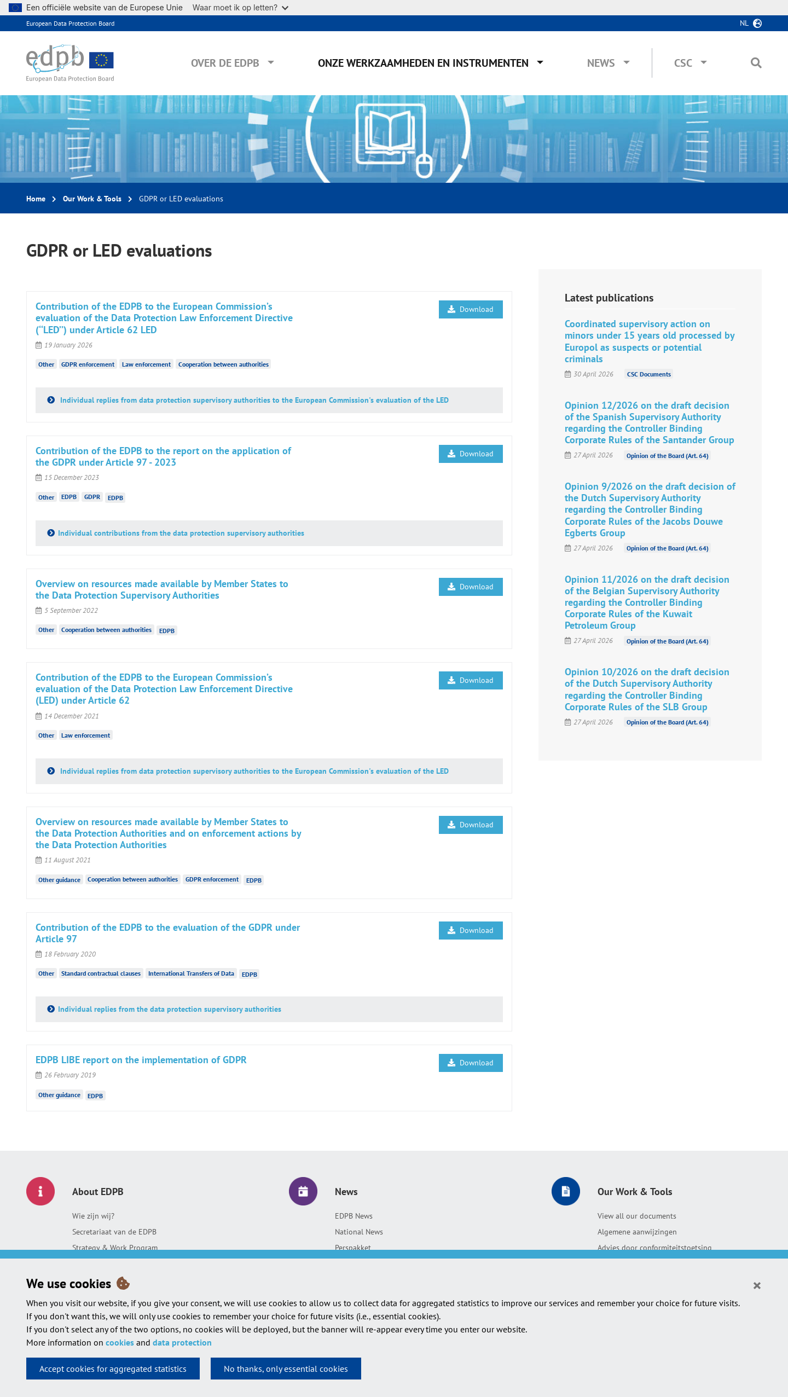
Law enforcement (146, 364)
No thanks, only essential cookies (286, 1368)
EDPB (69, 496)
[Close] (757, 1285)
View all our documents (637, 1216)
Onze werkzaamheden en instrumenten (423, 63)
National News (359, 1232)
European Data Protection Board (70, 23)
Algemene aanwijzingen (637, 1232)
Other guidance (59, 879)
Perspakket (353, 1248)
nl (744, 23)
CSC (683, 63)
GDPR (92, 496)
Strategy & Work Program (115, 1248)
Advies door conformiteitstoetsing (655, 1248)
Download (471, 309)
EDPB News (354, 1216)
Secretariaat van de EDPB (114, 1232)
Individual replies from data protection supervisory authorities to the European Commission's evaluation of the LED (253, 400)
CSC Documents (649, 374)
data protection (182, 1342)
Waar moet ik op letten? (240, 7)
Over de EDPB (225, 63)
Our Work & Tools (92, 199)
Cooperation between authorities (223, 364)
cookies (120, 1342)
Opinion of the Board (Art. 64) (668, 455)
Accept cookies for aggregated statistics (113, 1368)
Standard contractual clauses (101, 973)
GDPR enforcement (87, 364)
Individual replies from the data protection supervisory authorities (169, 1009)
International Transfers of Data (191, 973)
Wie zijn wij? (93, 1216)
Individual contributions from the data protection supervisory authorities (181, 533)
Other (46, 364)
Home (35, 199)
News (601, 63)
